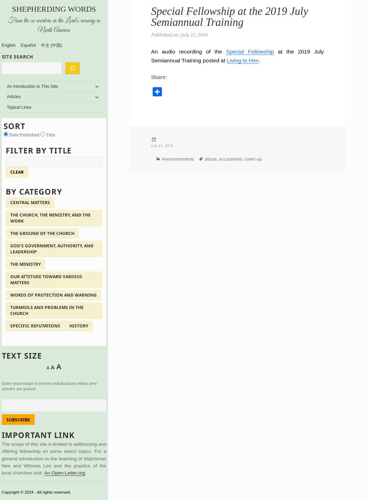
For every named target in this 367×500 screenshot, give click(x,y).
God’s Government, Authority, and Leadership (52, 249)
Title (47, 135)
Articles (14, 96)
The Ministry (25, 264)
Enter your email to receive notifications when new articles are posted (49, 386)
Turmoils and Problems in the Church (47, 310)
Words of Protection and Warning (53, 295)
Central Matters (30, 203)
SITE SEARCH (18, 57)
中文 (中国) (51, 45)
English (9, 45)
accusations (230, 159)
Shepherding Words (54, 9)
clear (17, 172)
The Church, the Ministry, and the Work (50, 218)
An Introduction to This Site (32, 86)
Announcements (178, 159)
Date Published (22, 135)
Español (28, 45)
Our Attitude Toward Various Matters (46, 280)
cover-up (253, 159)
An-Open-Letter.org (64, 473)
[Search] (72, 68)
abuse (211, 159)
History (78, 326)
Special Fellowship (250, 52)
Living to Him (243, 60)
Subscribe (18, 420)
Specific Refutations (35, 326)
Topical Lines (19, 107)
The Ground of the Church (42, 233)
